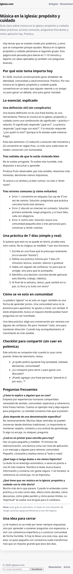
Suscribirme (36, 569)
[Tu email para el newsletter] (16, 569)
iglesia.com (6, 4)
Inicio (67, 567)
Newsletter (66, 4)
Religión (53, 4)
